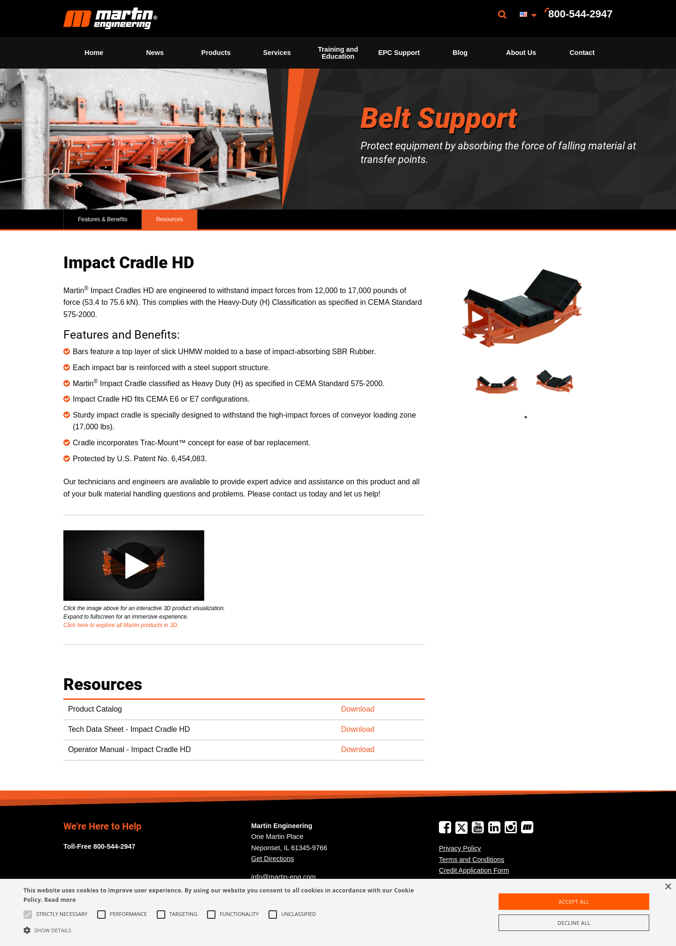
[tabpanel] (497, 380)
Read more (60, 900)
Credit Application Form (474, 870)
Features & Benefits (102, 219)
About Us (521, 52)
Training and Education (338, 53)
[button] (227, 930)
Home (93, 52)
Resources (169, 219)
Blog (460, 52)
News (155, 52)
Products (215, 52)
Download (358, 709)
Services (277, 52)
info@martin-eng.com (283, 877)
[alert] (338, 912)
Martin (110, 18)
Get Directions (272, 858)
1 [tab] (535, 417)
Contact (582, 52)
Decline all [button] (574, 922)
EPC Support (399, 52)
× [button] (667, 887)
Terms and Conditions (471, 859)
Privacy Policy (460, 848)
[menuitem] (110, 18)
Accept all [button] (574, 901)
